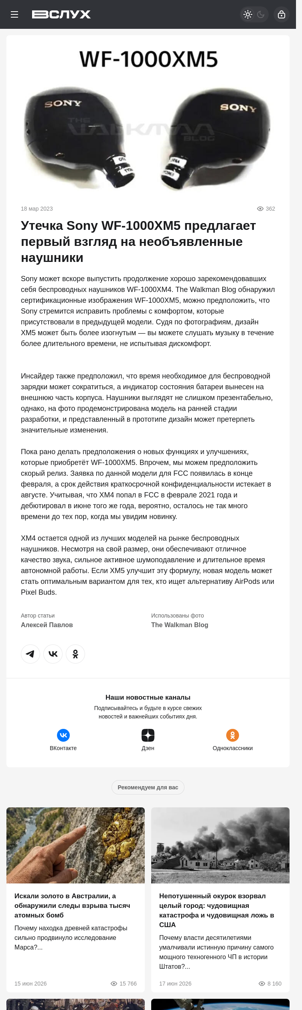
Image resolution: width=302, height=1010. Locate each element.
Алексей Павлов (47, 625)
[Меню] (14, 14)
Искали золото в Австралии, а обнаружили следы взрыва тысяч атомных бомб (72, 905)
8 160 (270, 984)
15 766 (123, 984)
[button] (30, 654)
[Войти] (282, 14)
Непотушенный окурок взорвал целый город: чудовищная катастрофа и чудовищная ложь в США (216, 910)
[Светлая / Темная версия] (254, 14)
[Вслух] (61, 14)
